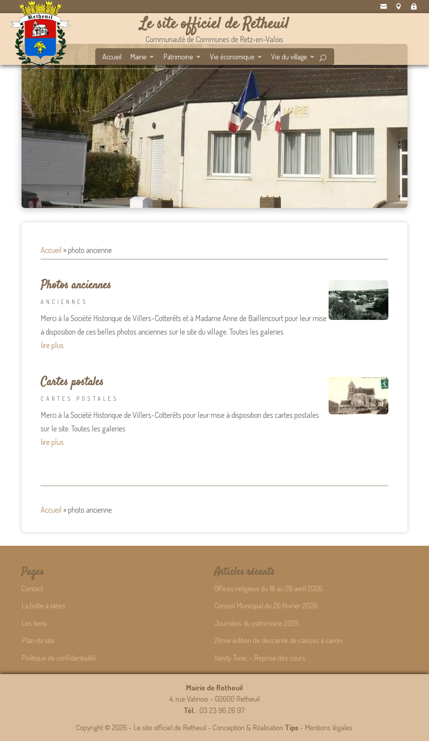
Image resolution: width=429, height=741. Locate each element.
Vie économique (232, 57)
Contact (32, 588)
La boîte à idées (43, 605)
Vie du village (289, 57)
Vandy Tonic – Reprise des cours (260, 658)
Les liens (34, 623)
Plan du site (38, 640)
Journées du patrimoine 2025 (256, 623)
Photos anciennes (76, 286)
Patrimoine (178, 57)
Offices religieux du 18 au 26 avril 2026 (268, 588)
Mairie (138, 57)
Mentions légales (329, 727)
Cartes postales (72, 382)
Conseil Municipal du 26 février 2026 (265, 605)
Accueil (111, 57)
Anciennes (64, 301)
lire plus (52, 345)
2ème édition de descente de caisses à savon (278, 640)
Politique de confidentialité (59, 658)
